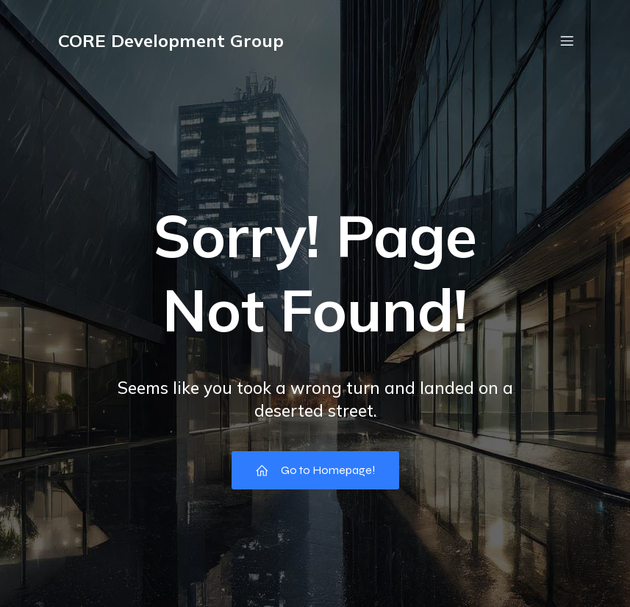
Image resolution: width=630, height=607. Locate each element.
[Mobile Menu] (567, 40)
